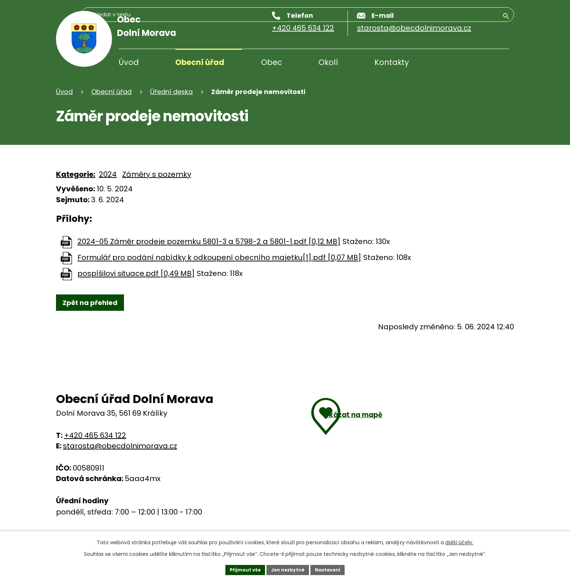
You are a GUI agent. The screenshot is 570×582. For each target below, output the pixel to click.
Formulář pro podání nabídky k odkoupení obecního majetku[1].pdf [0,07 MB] (219, 258)
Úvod (129, 62)
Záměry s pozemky (156, 174)
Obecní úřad (199, 62)
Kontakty (391, 62)
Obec (271, 62)
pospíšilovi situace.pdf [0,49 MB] (136, 274)
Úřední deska (171, 91)
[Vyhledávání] (474, 63)
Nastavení (333, 568)
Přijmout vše (239, 568)
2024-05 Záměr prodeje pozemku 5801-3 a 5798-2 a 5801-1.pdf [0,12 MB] (209, 242)
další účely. (459, 540)
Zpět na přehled (96, 304)
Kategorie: (75, 174)
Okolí (328, 62)
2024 (108, 174)
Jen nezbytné (288, 568)
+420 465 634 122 (95, 438)
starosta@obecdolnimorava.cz (120, 448)
